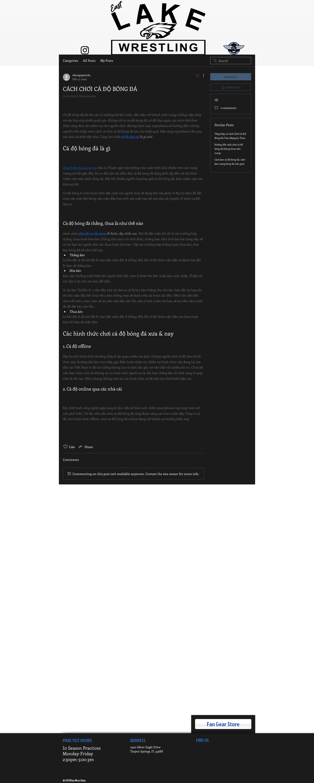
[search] (230, 60)
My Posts (106, 60)
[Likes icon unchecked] (65, 446)
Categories (70, 60)
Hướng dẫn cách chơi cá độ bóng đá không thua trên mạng (228, 148)
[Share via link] (85, 446)
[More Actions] (201, 75)
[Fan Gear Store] (223, 724)
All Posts (89, 60)
